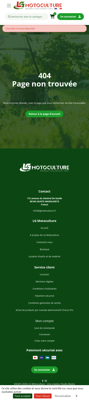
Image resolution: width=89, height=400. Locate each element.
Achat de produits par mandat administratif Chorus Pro (44, 310)
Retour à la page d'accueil (44, 114)
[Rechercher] (26, 16)
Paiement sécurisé (44, 295)
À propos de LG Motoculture (44, 235)
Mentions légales (44, 281)
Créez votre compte (44, 340)
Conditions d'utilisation (45, 288)
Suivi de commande (44, 328)
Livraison (44, 274)
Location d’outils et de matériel (44, 256)
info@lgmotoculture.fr (44, 210)
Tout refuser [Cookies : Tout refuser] (43, 396)
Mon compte (44, 321)
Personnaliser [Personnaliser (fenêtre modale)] (63, 396)
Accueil (44, 227)
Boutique (44, 249)
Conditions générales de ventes (44, 302)
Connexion (44, 334)
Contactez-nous (44, 242)
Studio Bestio (68, 383)
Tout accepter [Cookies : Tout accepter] (23, 396)
